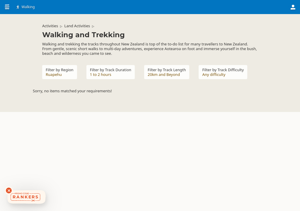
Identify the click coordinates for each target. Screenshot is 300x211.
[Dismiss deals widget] (9, 190)
